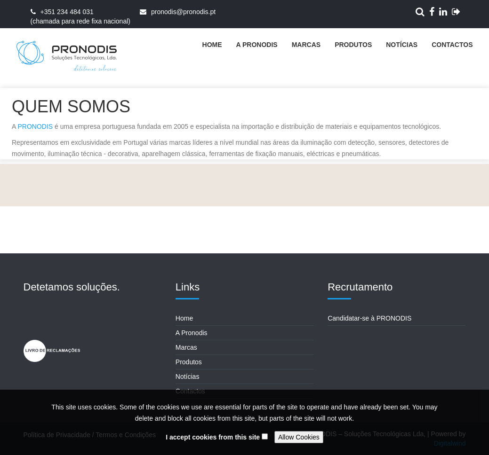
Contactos (452, 44)
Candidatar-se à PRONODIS (369, 318)
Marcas (306, 44)
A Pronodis (257, 44)
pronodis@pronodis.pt (183, 12)
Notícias (401, 44)
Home (212, 44)
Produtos (353, 44)
